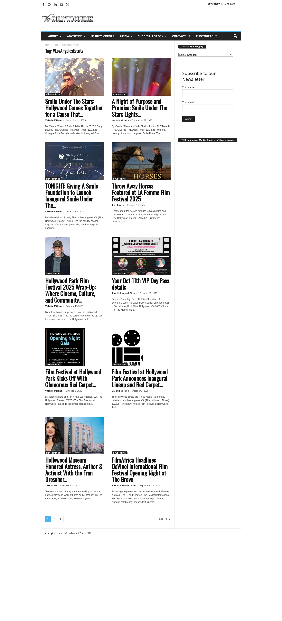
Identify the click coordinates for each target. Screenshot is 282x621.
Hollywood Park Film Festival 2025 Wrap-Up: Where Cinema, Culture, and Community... (70, 290)
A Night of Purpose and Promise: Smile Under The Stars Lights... (139, 108)
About (54, 36)
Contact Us (181, 36)
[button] (235, 36)
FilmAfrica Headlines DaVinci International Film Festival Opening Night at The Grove (140, 470)
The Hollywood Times (124, 293)
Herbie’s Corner (102, 36)
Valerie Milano (53, 120)
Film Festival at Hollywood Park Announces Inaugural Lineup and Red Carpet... (140, 378)
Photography (206, 36)
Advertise (76, 36)
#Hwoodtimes (53, 94)
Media (126, 36)
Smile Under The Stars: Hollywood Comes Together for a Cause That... (74, 108)
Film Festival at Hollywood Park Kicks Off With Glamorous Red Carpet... (73, 378)
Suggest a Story (152, 36)
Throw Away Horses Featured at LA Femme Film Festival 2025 (141, 192)
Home (48, 44)
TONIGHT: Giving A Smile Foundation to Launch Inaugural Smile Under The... (71, 196)
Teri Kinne (118, 204)
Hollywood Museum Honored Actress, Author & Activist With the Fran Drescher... (73, 470)
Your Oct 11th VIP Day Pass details (140, 283)
